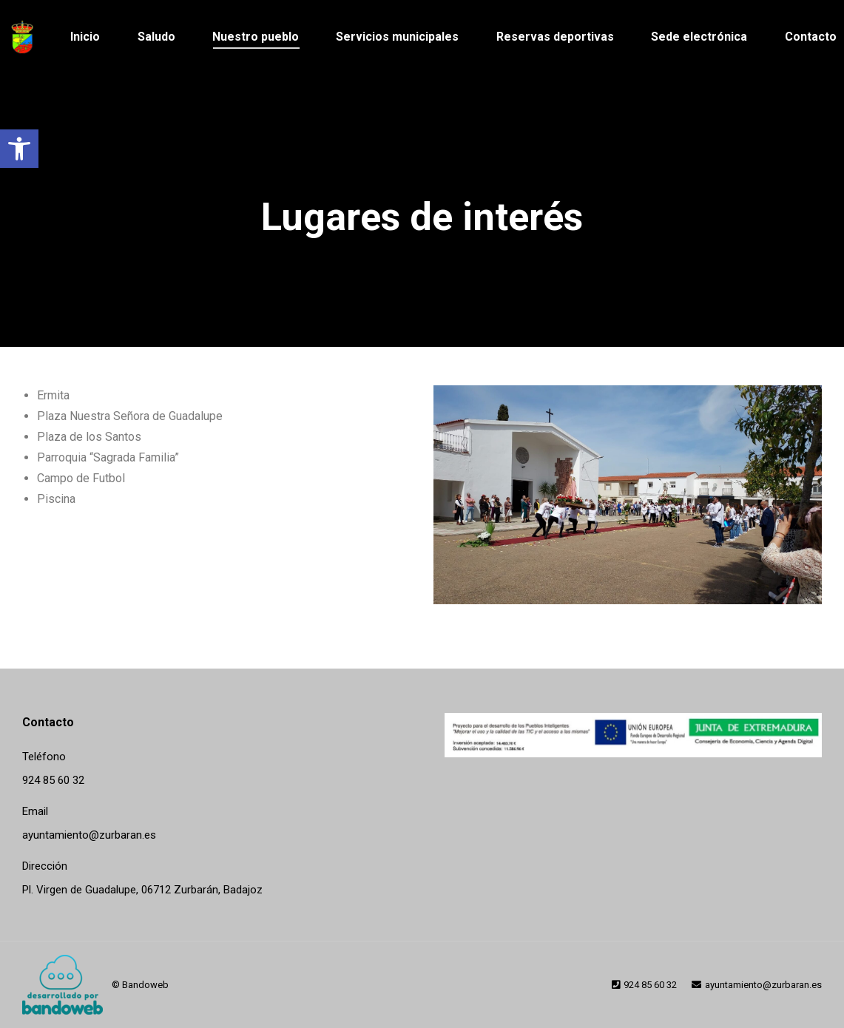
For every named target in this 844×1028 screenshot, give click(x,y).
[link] (19, 148)
